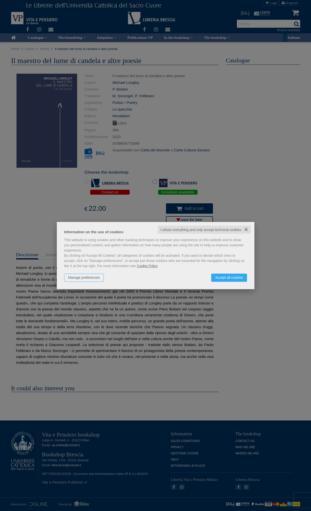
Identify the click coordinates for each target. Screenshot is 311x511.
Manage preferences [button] (84, 277)
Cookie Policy (147, 266)
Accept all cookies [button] (229, 277)
